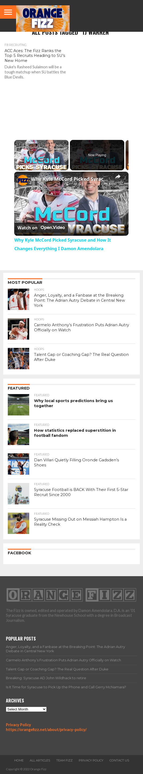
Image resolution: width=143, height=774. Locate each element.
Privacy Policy (18, 724)
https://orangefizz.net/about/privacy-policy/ (46, 729)
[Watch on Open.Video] (41, 228)
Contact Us (119, 760)
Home (19, 760)
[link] (22, 180)
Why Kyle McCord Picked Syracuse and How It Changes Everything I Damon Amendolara (70, 178)
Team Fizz (64, 760)
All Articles (40, 760)
